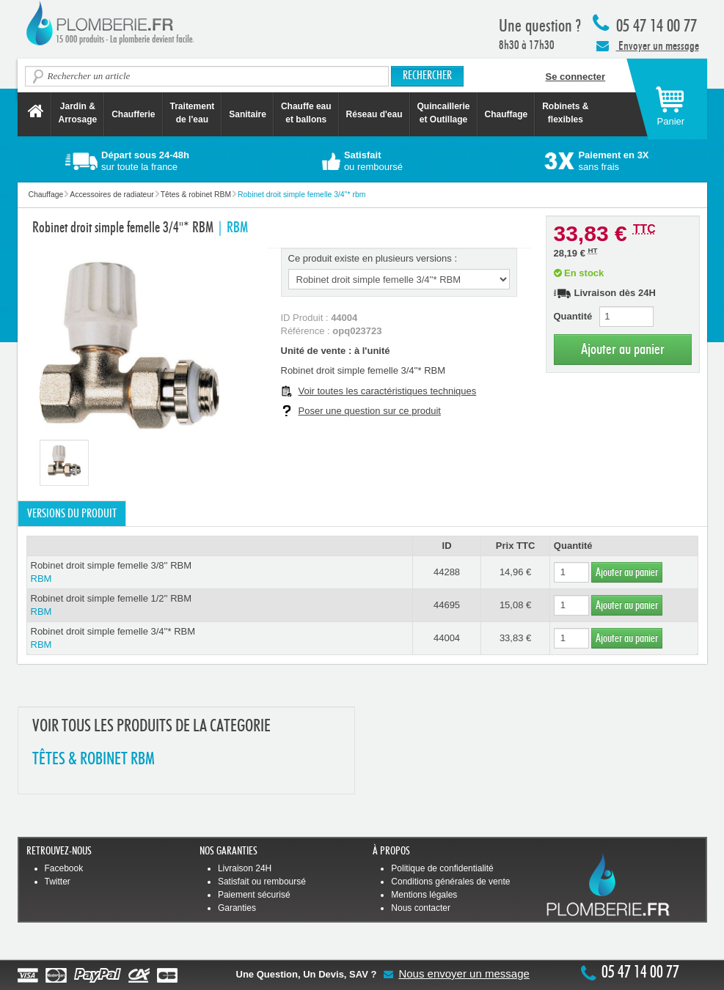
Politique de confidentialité (442, 868)
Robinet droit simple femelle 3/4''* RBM (220, 638)
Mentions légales (424, 895)
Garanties (237, 908)
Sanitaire (247, 114)
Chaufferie (133, 114)
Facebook (64, 868)
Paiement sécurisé (254, 895)
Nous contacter (420, 908)
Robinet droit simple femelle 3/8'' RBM (220, 572)
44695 (447, 604)
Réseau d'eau (374, 114)
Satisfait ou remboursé (262, 881)
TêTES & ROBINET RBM (93, 759)
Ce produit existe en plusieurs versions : (373, 258)
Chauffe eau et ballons (306, 113)
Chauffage (506, 114)
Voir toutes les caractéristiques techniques (388, 390)
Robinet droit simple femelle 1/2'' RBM (220, 605)
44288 (447, 571)
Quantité (573, 316)
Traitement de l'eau (192, 113)
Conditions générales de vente (450, 881)
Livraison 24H (244, 868)
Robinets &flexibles (565, 113)
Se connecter (576, 76)
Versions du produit (72, 514)
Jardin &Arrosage (78, 113)
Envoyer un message (647, 45)
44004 (447, 637)
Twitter (57, 881)
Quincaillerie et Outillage (443, 113)
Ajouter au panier (623, 349)
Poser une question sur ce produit (370, 410)
